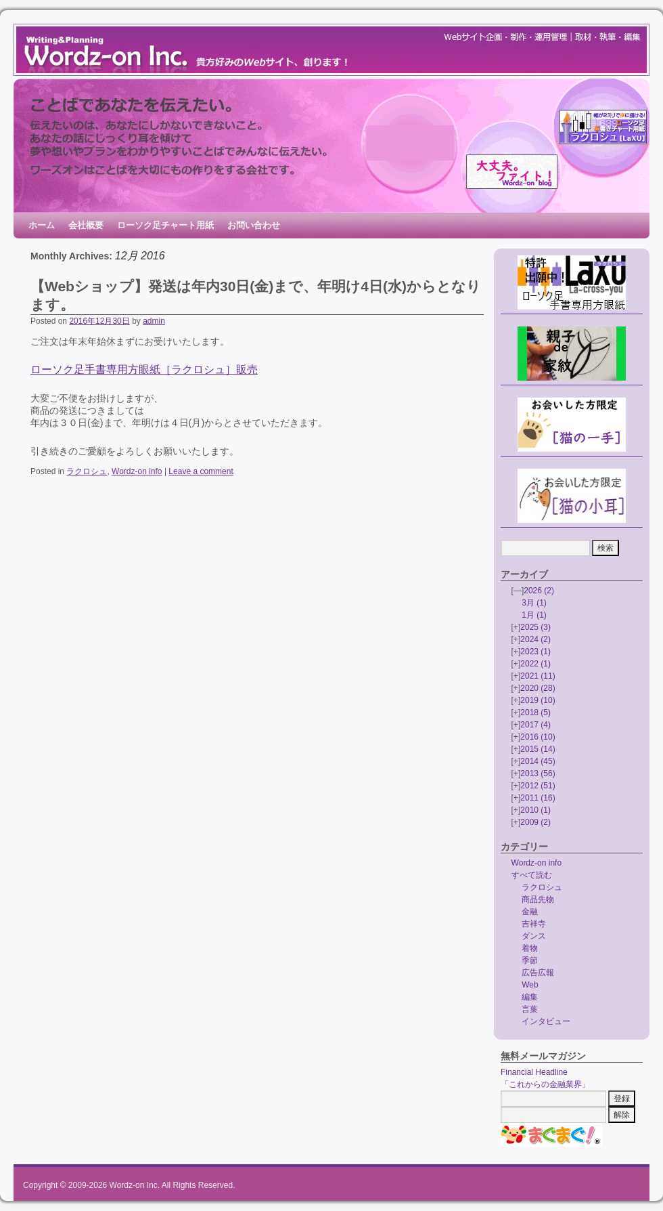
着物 (530, 948)
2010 (535, 810)
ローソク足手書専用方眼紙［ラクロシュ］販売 (144, 369)
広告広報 (538, 972)
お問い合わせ (253, 225)
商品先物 (538, 899)
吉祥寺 (534, 924)
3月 (534, 603)
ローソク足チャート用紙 (165, 225)
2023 (535, 651)
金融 (530, 911)
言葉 (530, 1009)
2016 (537, 737)
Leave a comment (200, 471)
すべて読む (531, 875)
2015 (537, 749)
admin (154, 321)
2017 (535, 724)
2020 (537, 688)
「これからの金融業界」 (545, 1084)
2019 (537, 700)
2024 (535, 639)
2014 (537, 761)
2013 (537, 773)
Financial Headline (534, 1072)
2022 (535, 663)
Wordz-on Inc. (135, 1185)
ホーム (41, 225)
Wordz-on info (137, 471)
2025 (535, 627)
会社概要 (86, 225)
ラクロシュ (86, 471)
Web (530, 985)
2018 (535, 712)
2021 (537, 676)
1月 (534, 615)
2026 (539, 590)
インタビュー (546, 1021)
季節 (530, 960)
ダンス (534, 936)
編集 (530, 997)
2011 (537, 798)
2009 (535, 822)
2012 (537, 785)
